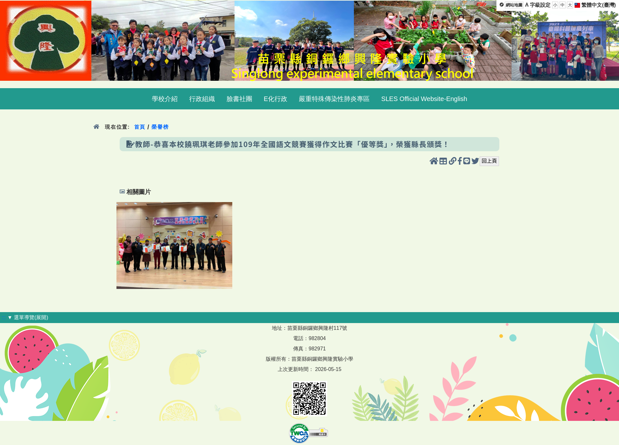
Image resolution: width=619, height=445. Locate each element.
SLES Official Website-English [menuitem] (424, 98)
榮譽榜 (160, 127)
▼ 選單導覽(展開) (27, 317)
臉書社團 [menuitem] (239, 98)
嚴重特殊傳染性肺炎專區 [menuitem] (334, 98)
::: (4, 317)
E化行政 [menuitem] (275, 98)
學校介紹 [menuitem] (165, 98)
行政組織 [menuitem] (202, 98)
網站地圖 (514, 5)
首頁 (139, 127)
